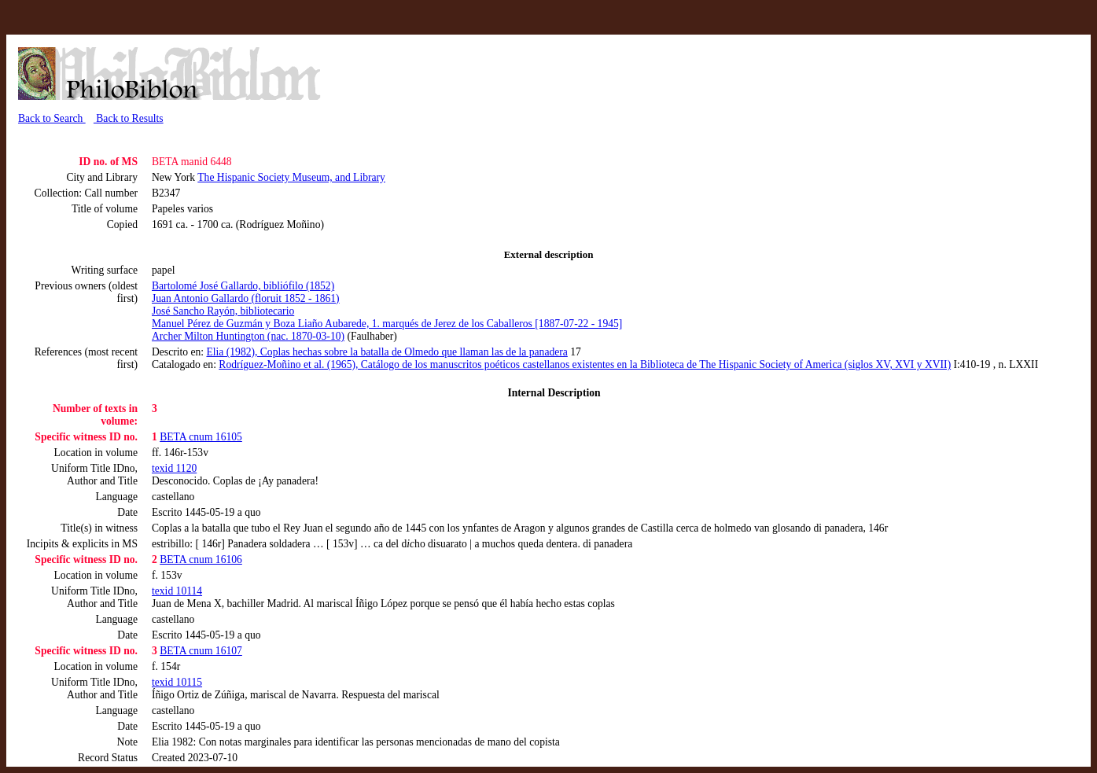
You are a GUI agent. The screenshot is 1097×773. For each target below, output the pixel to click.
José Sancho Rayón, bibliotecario (223, 311)
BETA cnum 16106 (201, 559)
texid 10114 (177, 591)
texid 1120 (174, 468)
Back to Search (52, 118)
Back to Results (129, 118)
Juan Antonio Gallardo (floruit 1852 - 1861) (246, 298)
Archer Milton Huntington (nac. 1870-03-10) (248, 336)
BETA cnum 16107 (201, 651)
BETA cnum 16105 (201, 437)
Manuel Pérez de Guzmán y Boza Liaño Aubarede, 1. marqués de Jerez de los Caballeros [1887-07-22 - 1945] (387, 323)
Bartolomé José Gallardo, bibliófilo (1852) (243, 286)
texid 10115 (177, 682)
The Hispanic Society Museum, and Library (291, 177)
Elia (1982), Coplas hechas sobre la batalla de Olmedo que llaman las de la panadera (386, 352)
